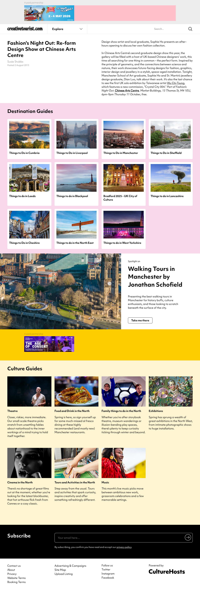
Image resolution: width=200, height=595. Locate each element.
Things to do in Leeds (22, 194)
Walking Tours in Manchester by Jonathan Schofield (153, 279)
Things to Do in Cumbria (24, 151)
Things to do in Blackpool (72, 194)
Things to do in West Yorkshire (122, 241)
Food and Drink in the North (72, 416)
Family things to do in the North (121, 416)
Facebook (108, 582)
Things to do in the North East (75, 241)
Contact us (14, 570)
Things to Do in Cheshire (24, 241)
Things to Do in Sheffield (166, 151)
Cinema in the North (20, 487)
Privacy (12, 578)
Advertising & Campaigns (70, 570)
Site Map (60, 574)
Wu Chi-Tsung (175, 81)
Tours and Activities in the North (75, 487)
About (11, 574)
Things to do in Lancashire (167, 194)
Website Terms (16, 582)
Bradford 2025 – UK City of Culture (120, 196)
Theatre (12, 416)
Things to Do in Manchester (120, 151)
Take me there (140, 327)
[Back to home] (25, 28)
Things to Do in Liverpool (72, 151)
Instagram (108, 578)
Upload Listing (64, 578)
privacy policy (124, 552)
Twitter (106, 574)
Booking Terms (16, 586)
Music (105, 487)
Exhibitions (156, 416)
